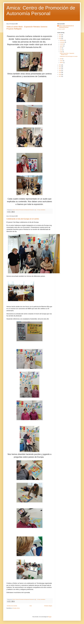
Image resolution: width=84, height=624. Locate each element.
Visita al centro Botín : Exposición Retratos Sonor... (67, 54)
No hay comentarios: (41, 209)
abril (61, 58)
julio (61, 47)
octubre (61, 44)
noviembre (62, 42)
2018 (60, 74)
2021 (60, 68)
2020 (60, 70)
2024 (60, 38)
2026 (60, 34)
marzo (61, 60)
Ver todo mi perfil (61, 29)
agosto (61, 46)
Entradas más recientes (12, 605)
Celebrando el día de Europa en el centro (22, 219)
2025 (60, 36)
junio (61, 49)
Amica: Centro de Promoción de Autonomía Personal (66, 26)
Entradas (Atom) (16, 608)
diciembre (62, 40)
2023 (60, 65)
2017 (60, 76)
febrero (61, 62)
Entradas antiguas (48, 605)
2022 (60, 66)
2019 (60, 72)
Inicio (31, 605)
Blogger (49, 616)
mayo (61, 51)
